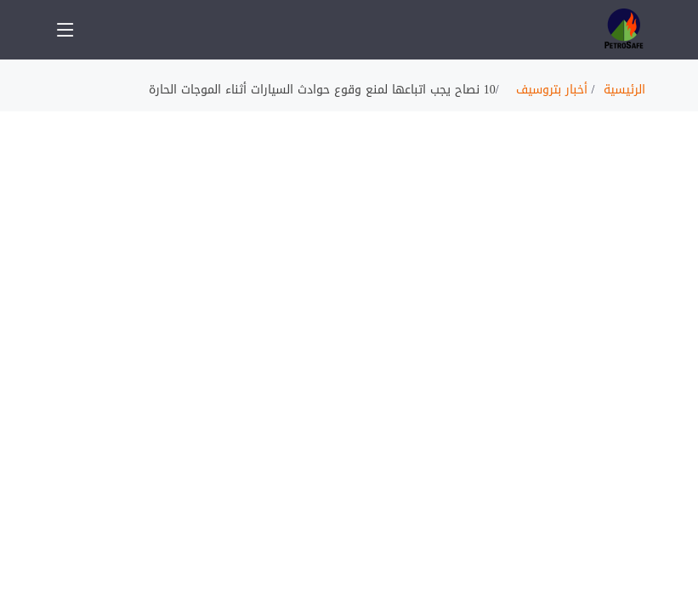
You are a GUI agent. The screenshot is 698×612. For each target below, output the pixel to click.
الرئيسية (624, 89)
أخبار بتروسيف (551, 89)
